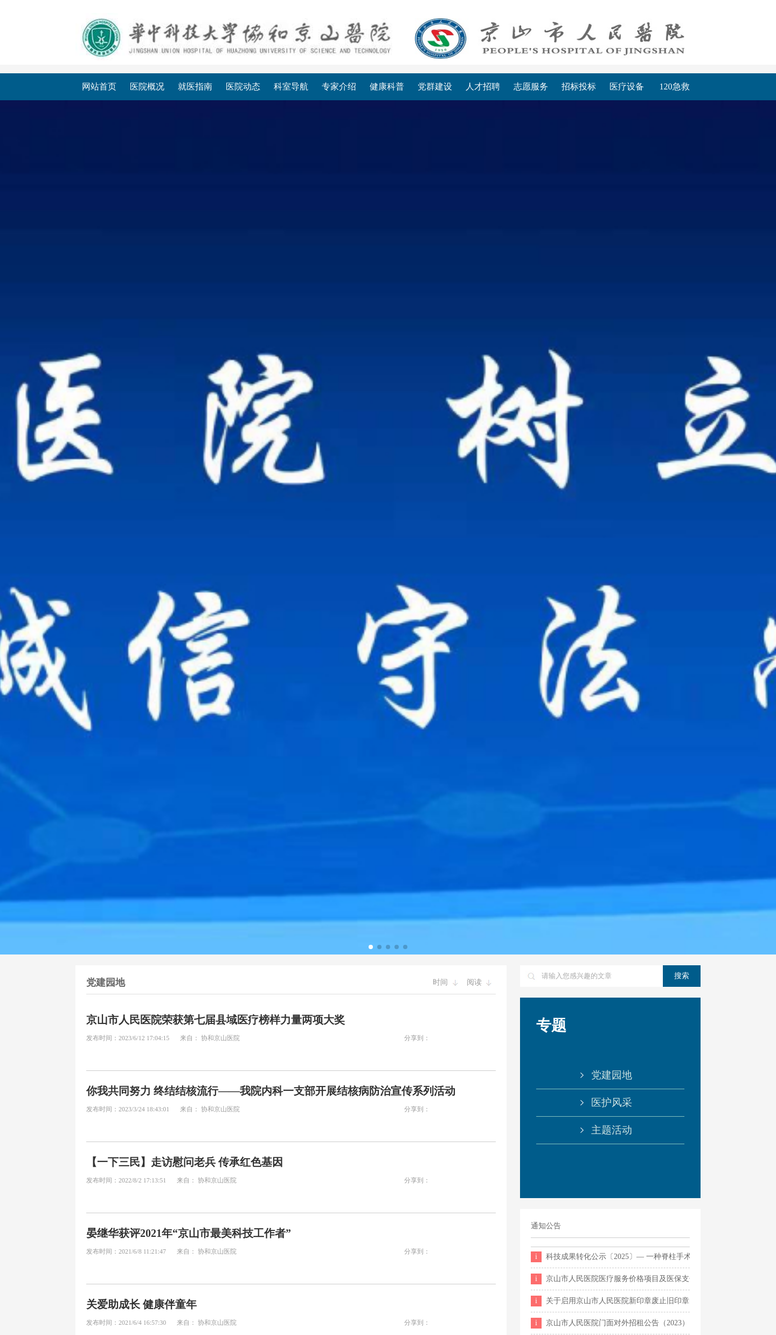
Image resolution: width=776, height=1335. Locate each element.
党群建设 (435, 86)
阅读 (479, 982)
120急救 (675, 86)
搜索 (681, 976)
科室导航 (291, 86)
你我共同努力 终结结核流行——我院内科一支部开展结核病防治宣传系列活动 (270, 1091)
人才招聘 (483, 86)
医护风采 (611, 1102)
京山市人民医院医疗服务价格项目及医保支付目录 (610, 1279)
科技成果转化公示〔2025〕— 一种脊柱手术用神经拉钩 (610, 1256)
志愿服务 (531, 86)
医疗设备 (626, 86)
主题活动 (611, 1130)
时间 (445, 982)
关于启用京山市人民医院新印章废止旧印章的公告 (610, 1301)
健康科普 (387, 86)
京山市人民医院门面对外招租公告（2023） (610, 1323)
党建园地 (611, 1075)
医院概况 (147, 86)
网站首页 (99, 86)
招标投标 (579, 86)
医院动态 (243, 86)
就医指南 (195, 86)
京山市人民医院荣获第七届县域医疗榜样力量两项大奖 (215, 1020)
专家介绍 (339, 86)
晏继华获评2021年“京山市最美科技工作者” (188, 1233)
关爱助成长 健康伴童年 (141, 1304)
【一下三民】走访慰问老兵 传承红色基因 (184, 1162)
